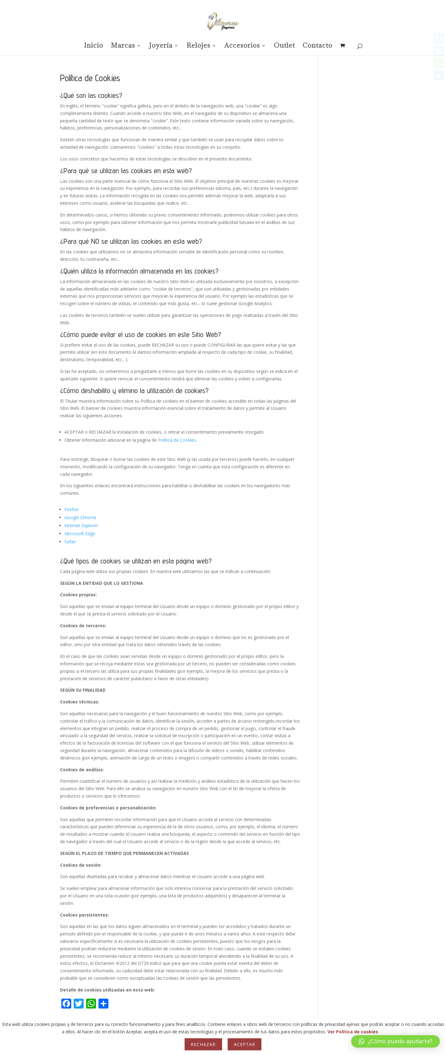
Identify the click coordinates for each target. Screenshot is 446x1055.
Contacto (317, 46)
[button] (395, 1041)
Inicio (93, 46)
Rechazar (203, 1044)
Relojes (198, 46)
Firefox (71, 509)
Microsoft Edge (79, 533)
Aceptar (244, 1044)
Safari (70, 542)
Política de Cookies (177, 440)
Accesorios (242, 46)
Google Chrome (80, 517)
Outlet (284, 46)
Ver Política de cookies (352, 1032)
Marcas (123, 46)
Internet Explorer (81, 525)
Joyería (161, 46)
